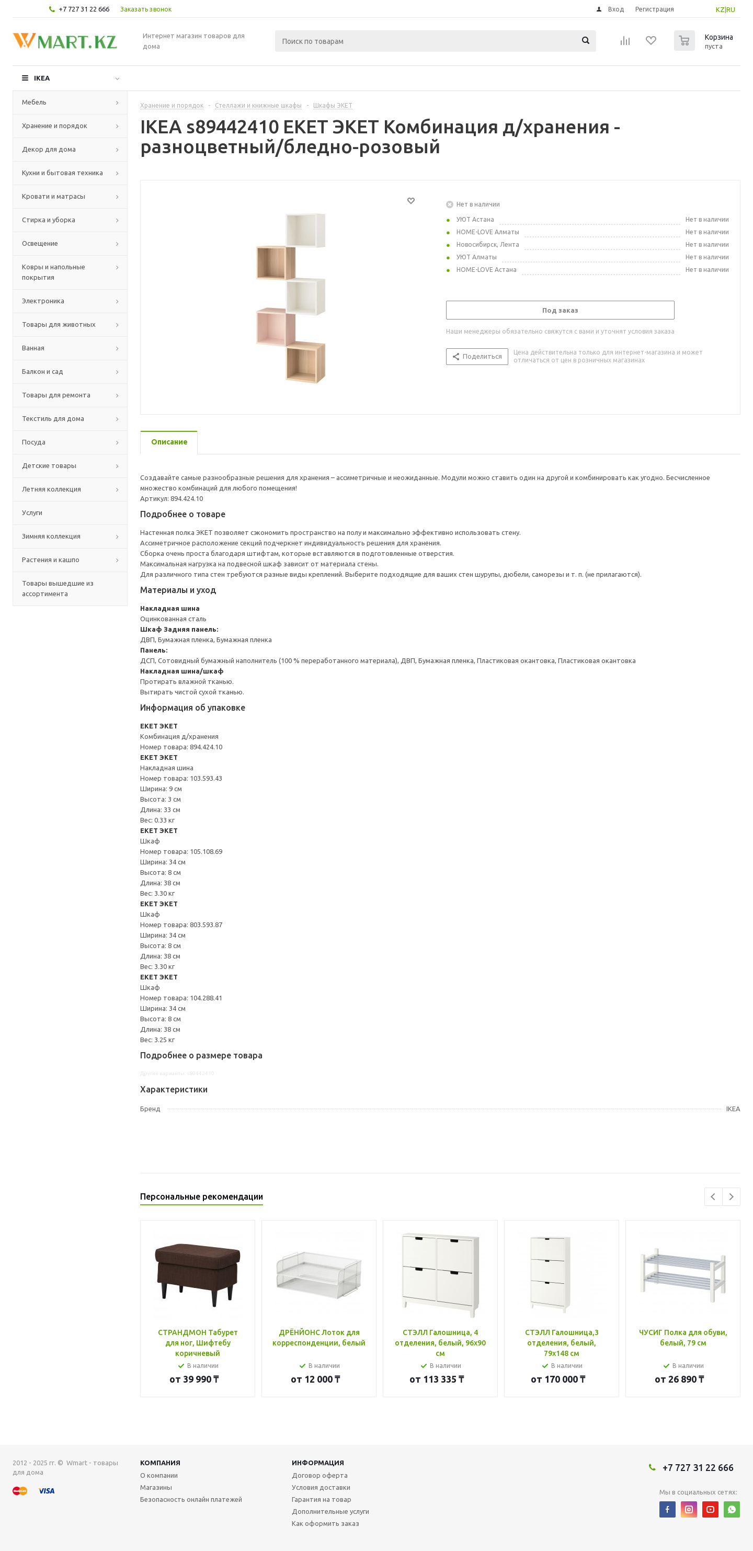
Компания (160, 1462)
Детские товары (49, 465)
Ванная (33, 347)
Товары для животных (59, 324)
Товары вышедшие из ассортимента (58, 588)
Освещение (40, 243)
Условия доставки (321, 1487)
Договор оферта (320, 1475)
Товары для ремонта (56, 394)
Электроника (43, 300)
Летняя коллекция (51, 489)
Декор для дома (49, 149)
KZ (720, 9)
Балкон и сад (42, 371)
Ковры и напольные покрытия (53, 272)
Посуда (33, 442)
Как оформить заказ (325, 1523)
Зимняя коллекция (51, 536)
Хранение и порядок (54, 125)
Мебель (34, 102)
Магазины (156, 1487)
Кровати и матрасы (53, 196)
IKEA (42, 78)
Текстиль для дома (53, 418)
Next (731, 1196)
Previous (713, 1196)
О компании (159, 1475)
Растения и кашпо (50, 559)
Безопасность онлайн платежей (191, 1499)
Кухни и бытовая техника (62, 172)
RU (730, 9)
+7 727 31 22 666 (84, 9)
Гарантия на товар (321, 1499)
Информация (318, 1462)
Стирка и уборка (48, 219)
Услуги (32, 512)
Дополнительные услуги (330, 1511)
